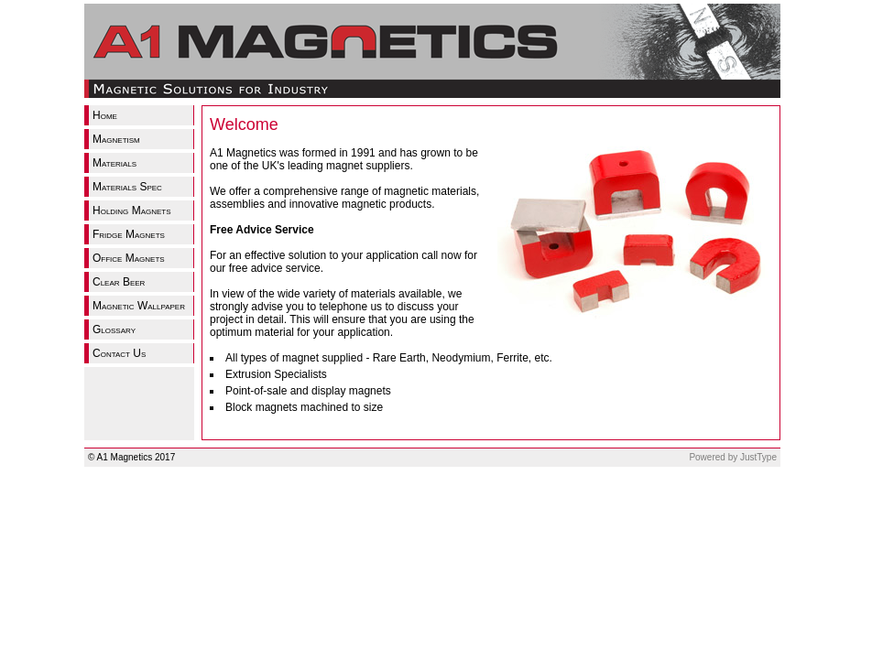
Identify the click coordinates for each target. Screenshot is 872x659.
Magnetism (116, 139)
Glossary (114, 329)
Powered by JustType (733, 457)
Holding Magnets (132, 210)
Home (105, 115)
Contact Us (119, 353)
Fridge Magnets (129, 234)
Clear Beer (119, 281)
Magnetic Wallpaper (139, 305)
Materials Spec (127, 186)
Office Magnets (129, 258)
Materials (114, 163)
